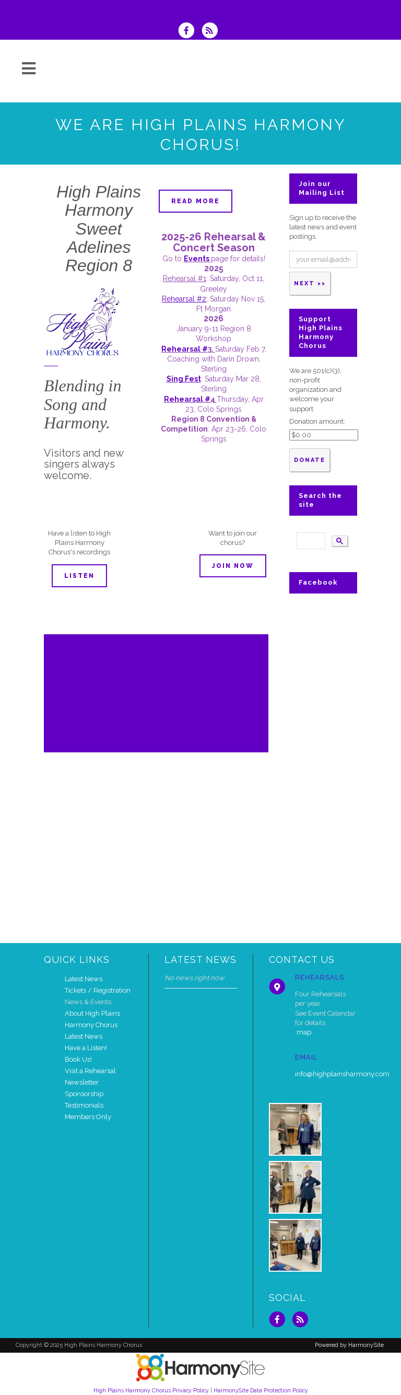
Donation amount (316, 421)
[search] (310, 541)
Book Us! (78, 1059)
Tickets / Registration (98, 990)
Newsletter (82, 1082)
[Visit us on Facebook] (189, 32)
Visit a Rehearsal (90, 1071)
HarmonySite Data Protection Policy (261, 1390)
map (304, 1032)
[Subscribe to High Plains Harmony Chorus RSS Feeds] (212, 32)
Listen (79, 575)
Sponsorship (84, 1094)
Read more (195, 201)
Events (197, 258)
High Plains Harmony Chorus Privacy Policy (151, 1390)
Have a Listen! (86, 1048)
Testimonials (84, 1105)
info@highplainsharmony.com (342, 1074)
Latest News (83, 979)
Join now (233, 565)
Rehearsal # (184, 349)
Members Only (88, 1117)
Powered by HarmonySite (349, 1345)
